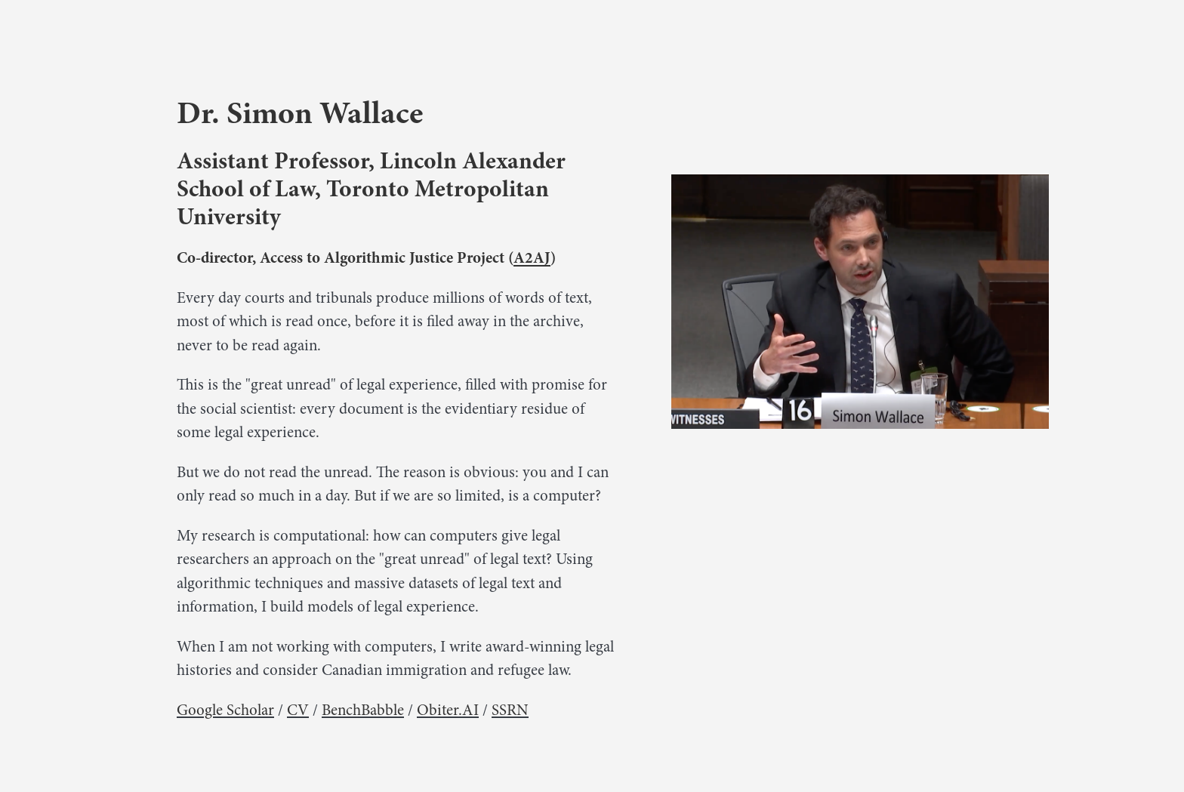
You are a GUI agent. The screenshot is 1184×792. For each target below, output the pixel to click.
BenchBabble (363, 710)
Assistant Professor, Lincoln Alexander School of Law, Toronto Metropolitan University (371, 188)
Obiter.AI (448, 710)
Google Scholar (225, 710)
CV (298, 710)
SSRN (510, 710)
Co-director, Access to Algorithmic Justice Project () (366, 257)
